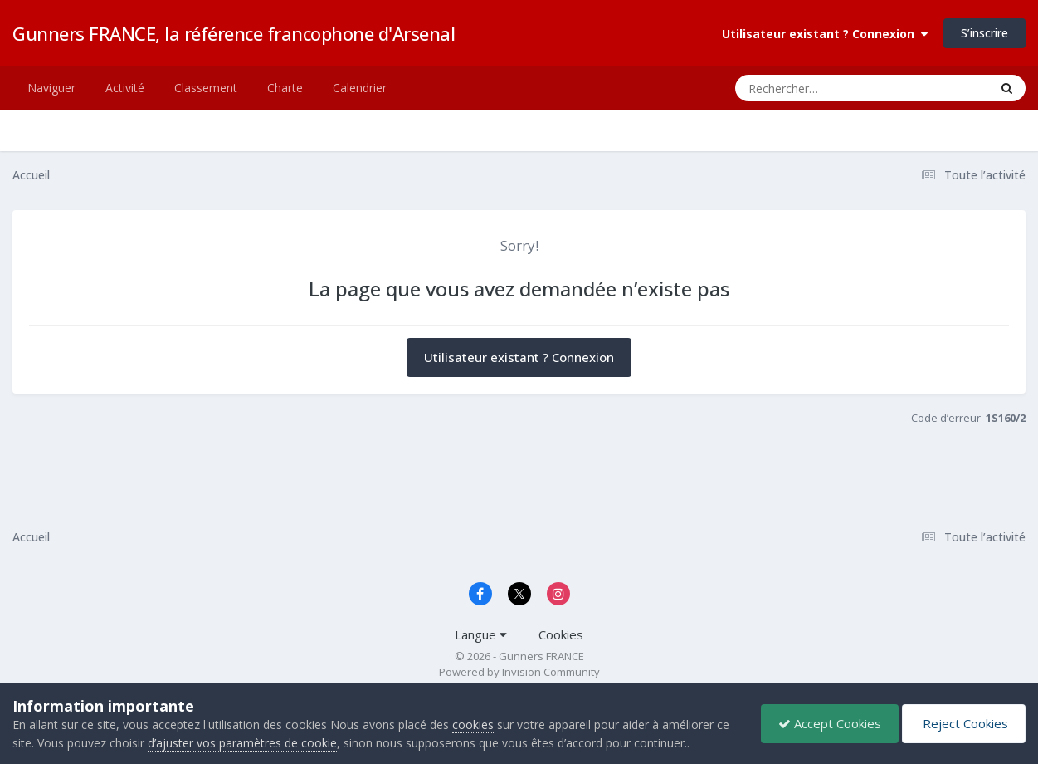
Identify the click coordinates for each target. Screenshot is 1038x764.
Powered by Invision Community (519, 671)
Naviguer (51, 88)
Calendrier (360, 88)
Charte (285, 88)
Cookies (560, 634)
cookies (473, 724)
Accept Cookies (829, 723)
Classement (205, 88)
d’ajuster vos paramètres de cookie (242, 743)
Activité (124, 88)
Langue (481, 634)
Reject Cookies (963, 723)
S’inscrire (984, 33)
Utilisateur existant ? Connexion (825, 34)
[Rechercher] (814, 88)
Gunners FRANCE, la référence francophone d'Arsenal (233, 33)
